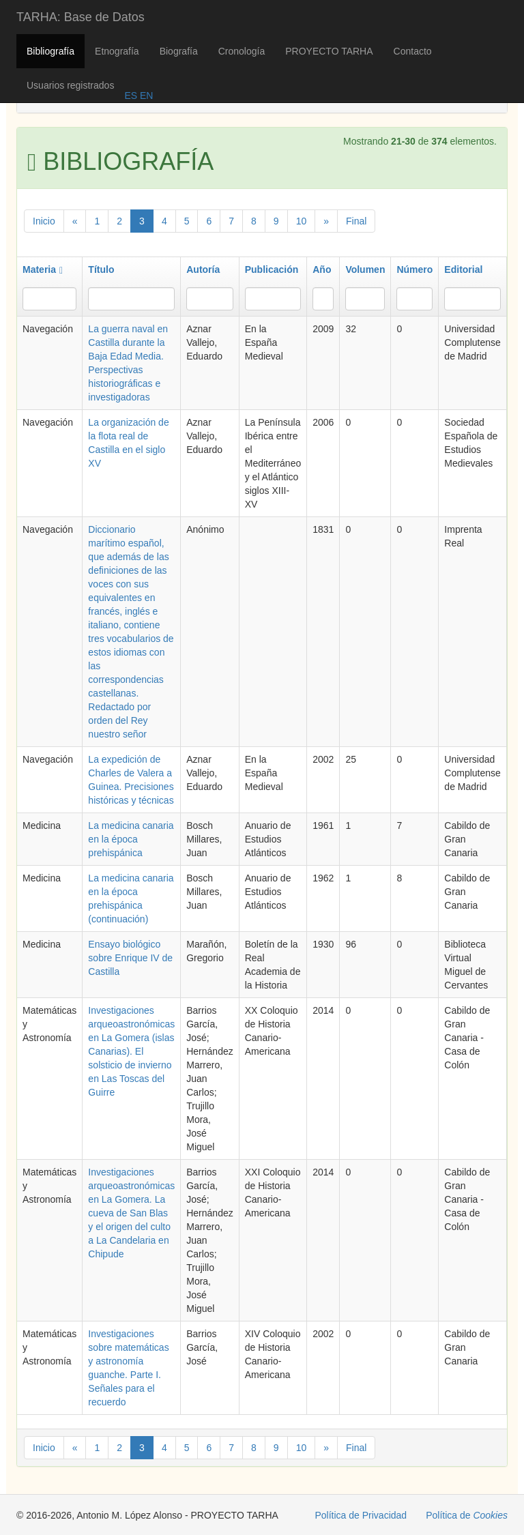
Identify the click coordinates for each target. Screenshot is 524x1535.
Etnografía (117, 51)
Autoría (203, 269)
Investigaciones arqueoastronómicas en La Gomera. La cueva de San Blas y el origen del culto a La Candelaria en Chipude (131, 1213)
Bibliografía (50, 51)
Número (414, 269)
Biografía (179, 51)
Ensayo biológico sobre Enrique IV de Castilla (130, 958)
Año (321, 269)
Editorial (463, 269)
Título (101, 269)
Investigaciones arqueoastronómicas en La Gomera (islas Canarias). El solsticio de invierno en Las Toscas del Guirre (131, 1051)
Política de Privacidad (361, 1515)
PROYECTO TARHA (329, 51)
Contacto (413, 51)
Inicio (44, 221)
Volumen (365, 269)
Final (356, 221)
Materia (43, 269)
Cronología (241, 51)
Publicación (272, 269)
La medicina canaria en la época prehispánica (130, 839)
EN (145, 95)
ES (130, 95)
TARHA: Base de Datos (80, 17)
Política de (467, 1515)
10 (301, 221)
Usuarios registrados (70, 85)
